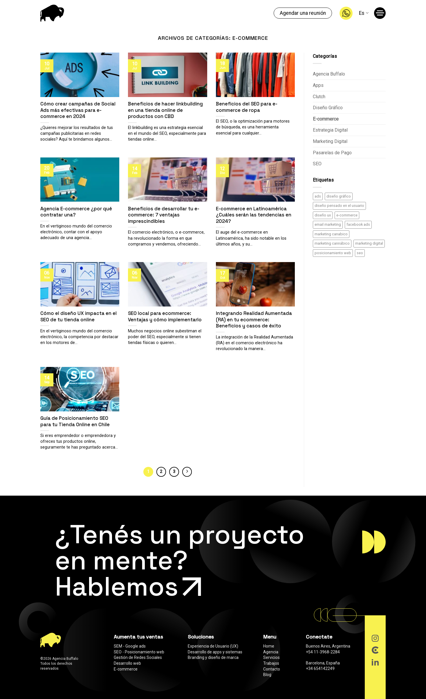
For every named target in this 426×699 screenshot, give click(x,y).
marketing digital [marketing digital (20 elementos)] (369, 243)
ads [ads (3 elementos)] (318, 196)
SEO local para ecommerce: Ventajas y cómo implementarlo (165, 316)
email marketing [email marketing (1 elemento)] (328, 224)
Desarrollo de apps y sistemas (215, 652)
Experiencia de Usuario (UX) (213, 646)
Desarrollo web (127, 663)
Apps (318, 85)
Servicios (271, 657)
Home (268, 646)
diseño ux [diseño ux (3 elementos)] (323, 215)
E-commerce (326, 119)
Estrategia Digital (330, 130)
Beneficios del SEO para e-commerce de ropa (246, 107)
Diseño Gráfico (328, 107)
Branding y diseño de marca (213, 657)
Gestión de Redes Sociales (138, 657)
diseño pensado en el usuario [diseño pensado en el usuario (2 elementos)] (339, 205)
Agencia (270, 652)
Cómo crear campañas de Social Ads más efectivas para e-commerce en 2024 (77, 110)
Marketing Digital (330, 141)
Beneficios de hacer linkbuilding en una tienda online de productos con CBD (165, 110)
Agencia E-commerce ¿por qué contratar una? (76, 212)
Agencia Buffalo (329, 74)
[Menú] (381, 14)
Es (363, 13)
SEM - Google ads (130, 646)
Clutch (319, 96)
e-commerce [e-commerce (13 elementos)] (347, 215)
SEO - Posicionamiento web (139, 652)
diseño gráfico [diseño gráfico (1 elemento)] (338, 196)
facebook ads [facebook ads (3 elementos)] (358, 224)
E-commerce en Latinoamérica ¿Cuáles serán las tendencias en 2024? (253, 215)
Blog (267, 674)
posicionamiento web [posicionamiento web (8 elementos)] (333, 253)
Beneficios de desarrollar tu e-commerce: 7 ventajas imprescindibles (163, 215)
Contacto (271, 669)
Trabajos (271, 663)
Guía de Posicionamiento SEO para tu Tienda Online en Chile (75, 421)
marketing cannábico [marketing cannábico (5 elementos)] (332, 243)
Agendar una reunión (303, 13)
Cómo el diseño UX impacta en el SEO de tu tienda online (78, 316)
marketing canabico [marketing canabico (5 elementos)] (331, 234)
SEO (317, 163)
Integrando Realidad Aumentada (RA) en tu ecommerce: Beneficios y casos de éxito (254, 319)
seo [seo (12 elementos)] (360, 253)
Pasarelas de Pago (332, 152)
